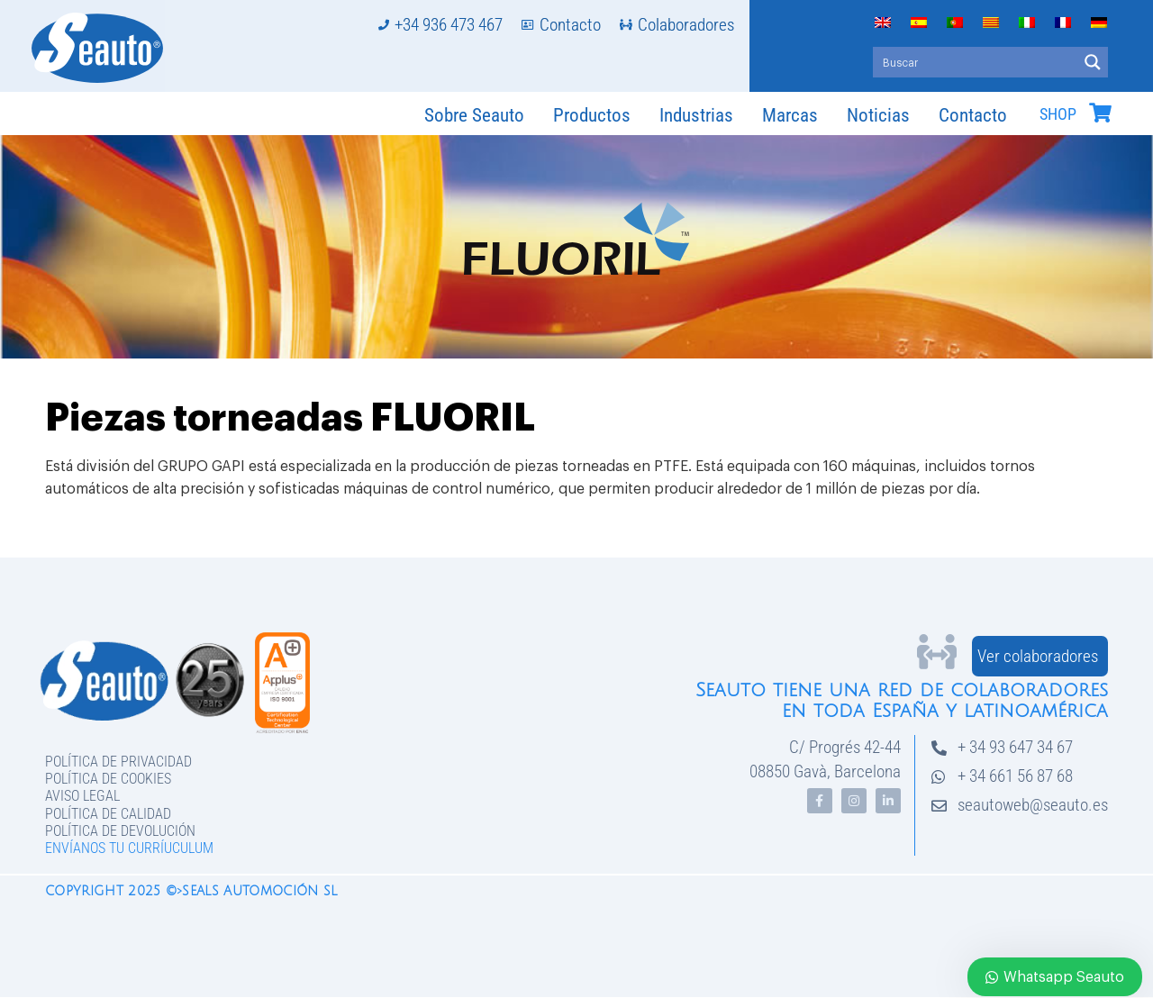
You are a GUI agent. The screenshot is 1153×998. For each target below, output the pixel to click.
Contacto (973, 115)
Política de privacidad (118, 761)
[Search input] (976, 62)
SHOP (1058, 114)
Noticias (878, 115)
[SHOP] (1100, 112)
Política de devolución (120, 830)
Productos (592, 115)
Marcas (790, 115)
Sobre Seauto (474, 115)
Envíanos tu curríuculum (129, 848)
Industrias (696, 115)
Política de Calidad (108, 813)
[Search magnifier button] (1092, 62)
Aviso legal (82, 795)
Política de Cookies (108, 778)
